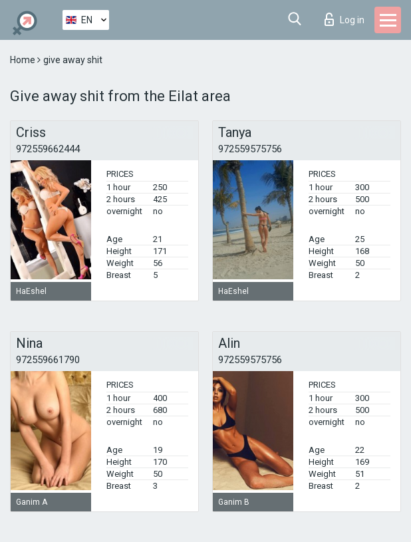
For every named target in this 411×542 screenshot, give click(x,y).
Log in (344, 19)
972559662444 (48, 149)
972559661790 (48, 360)
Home (23, 60)
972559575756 (250, 149)
